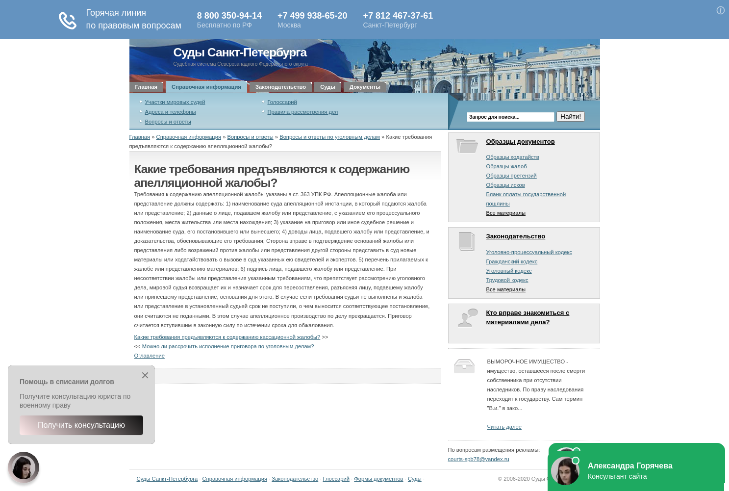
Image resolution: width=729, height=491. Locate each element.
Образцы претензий (511, 176)
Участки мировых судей (175, 102)
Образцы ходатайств (512, 157)
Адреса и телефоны (170, 112)
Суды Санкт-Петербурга (240, 52)
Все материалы (506, 213)
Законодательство (280, 87)
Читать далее (504, 427)
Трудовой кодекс (507, 280)
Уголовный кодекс (509, 271)
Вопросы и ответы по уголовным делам (329, 137)
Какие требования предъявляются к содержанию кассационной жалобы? (227, 337)
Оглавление (149, 356)
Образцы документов (520, 141)
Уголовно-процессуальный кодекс (529, 252)
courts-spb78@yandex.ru (478, 459)
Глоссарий (336, 479)
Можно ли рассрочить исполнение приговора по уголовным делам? (228, 346)
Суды (327, 87)
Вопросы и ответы (168, 122)
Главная (146, 87)
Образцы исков (505, 185)
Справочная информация (206, 87)
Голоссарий (282, 102)
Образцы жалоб (506, 166)
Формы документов (378, 479)
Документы (365, 87)
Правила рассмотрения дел (303, 112)
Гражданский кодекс (512, 261)
